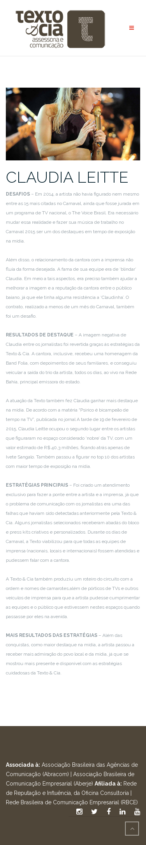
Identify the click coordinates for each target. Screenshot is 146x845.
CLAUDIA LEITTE (67, 177)
